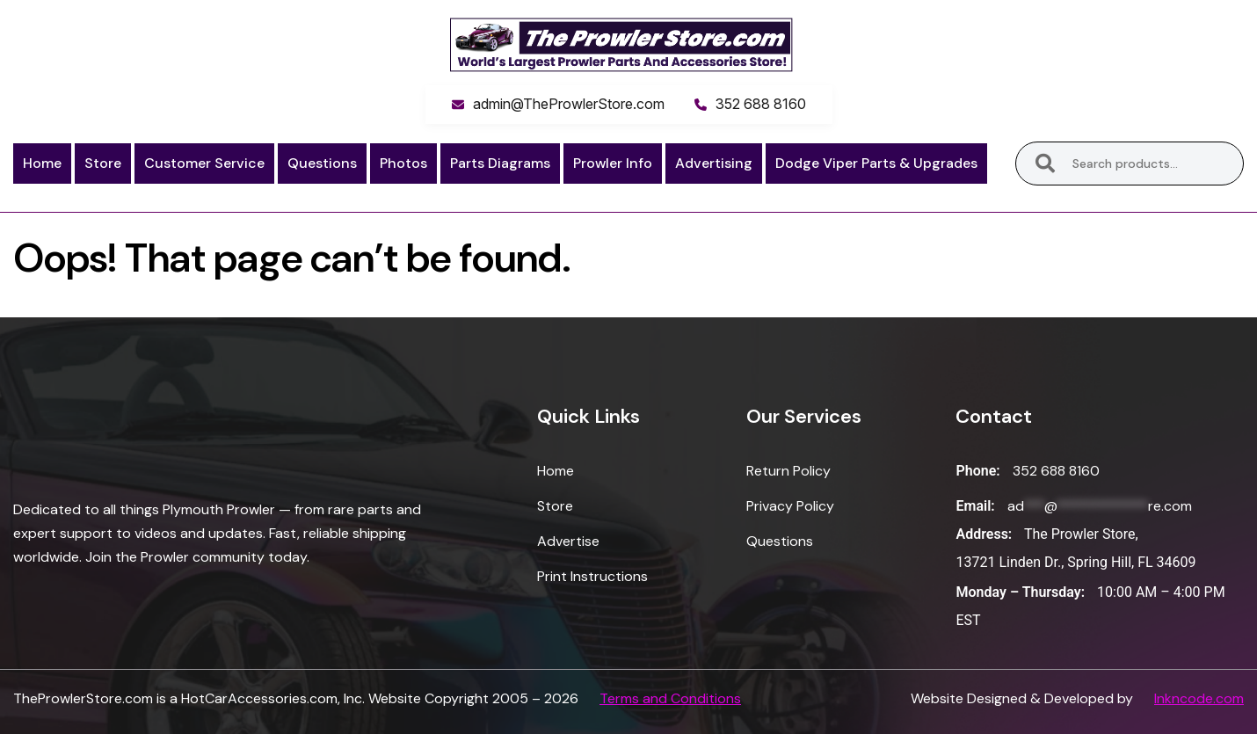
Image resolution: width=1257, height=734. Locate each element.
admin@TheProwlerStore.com (569, 104)
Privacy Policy (790, 506)
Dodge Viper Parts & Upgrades (876, 163)
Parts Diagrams (500, 163)
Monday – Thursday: (1020, 592)
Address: (983, 534)
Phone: (977, 470)
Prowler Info (612, 163)
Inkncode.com (1199, 698)
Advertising (713, 163)
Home (42, 163)
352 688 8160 (761, 104)
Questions (322, 163)
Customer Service (204, 163)
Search (1045, 163)
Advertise (568, 541)
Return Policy (788, 470)
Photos (403, 163)
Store (102, 163)
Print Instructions (592, 576)
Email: (974, 506)
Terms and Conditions (670, 698)
